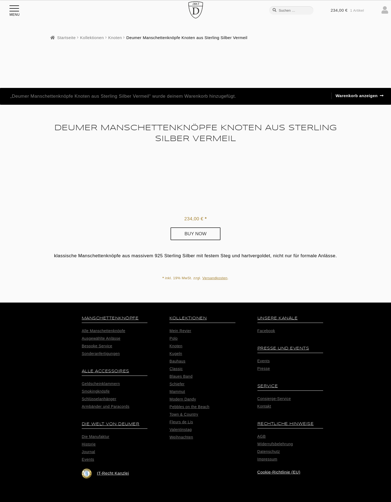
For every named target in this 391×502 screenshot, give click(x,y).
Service (267, 386)
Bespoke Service (97, 346)
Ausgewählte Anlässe (101, 338)
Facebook (266, 331)
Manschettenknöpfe (110, 318)
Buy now (196, 233)
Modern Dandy (182, 399)
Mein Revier (180, 331)
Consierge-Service (274, 398)
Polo (173, 338)
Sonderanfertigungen (101, 353)
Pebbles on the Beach (189, 407)
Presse (263, 368)
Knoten (115, 37)
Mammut (177, 391)
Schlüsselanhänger (99, 399)
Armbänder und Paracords (106, 406)
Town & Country (183, 414)
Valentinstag (180, 429)
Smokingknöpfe (96, 391)
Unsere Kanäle (277, 318)
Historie (89, 444)
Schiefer (176, 384)
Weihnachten (181, 437)
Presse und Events (283, 348)
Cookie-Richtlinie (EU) (279, 472)
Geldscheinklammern (101, 384)
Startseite (66, 37)
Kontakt (264, 406)
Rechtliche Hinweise (285, 423)
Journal (88, 452)
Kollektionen (92, 37)
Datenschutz (268, 451)
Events (88, 459)
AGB (261, 436)
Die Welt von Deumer (111, 424)
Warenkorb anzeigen (357, 95)
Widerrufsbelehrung (275, 444)
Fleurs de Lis (181, 422)
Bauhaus (177, 361)
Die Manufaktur (95, 436)
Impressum (267, 459)
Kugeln (175, 353)
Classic (176, 369)
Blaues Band (181, 376)
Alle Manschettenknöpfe (103, 331)
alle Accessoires (105, 371)
